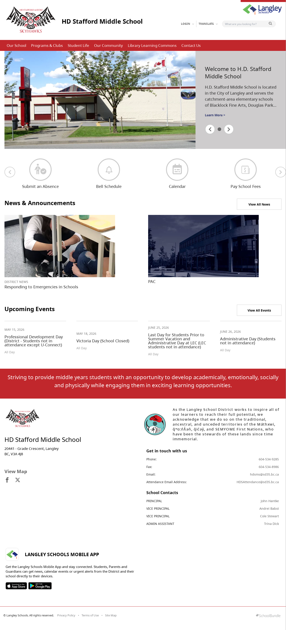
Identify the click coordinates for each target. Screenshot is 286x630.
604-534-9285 (269, 459)
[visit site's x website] (17, 480)
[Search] (246, 24)
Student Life (78, 45)
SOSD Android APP (40, 585)
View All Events (259, 310)
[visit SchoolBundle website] (268, 616)
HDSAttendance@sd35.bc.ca (258, 482)
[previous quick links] (9, 172)
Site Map (111, 615)
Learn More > (215, 115)
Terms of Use (90, 615)
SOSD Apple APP (16, 585)
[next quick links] (280, 172)
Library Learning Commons (152, 45)
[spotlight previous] (210, 129)
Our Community (108, 45)
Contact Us (191, 45)
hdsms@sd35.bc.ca (264, 474)
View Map (15, 471)
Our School (16, 45)
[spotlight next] (228, 129)
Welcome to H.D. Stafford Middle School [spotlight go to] (238, 72)
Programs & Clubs (47, 45)
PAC (152, 281)
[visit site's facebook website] (7, 480)
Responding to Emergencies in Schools (41, 286)
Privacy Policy (66, 615)
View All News (259, 204)
